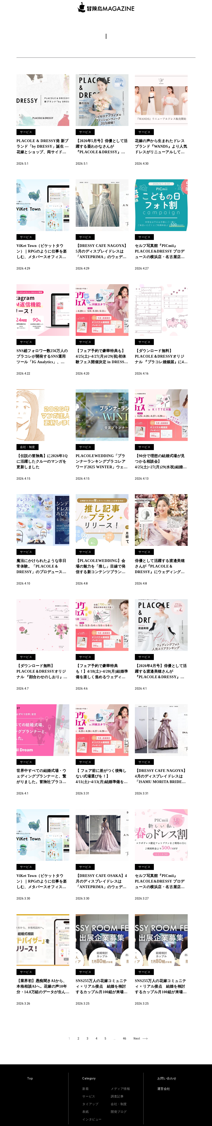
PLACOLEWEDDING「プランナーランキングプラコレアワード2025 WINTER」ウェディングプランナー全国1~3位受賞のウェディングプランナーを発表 (102, 462)
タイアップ (90, 1104)
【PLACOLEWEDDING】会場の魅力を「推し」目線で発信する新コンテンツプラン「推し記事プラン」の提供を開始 (100, 567)
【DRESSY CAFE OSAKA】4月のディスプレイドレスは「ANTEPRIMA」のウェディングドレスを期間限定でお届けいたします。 (101, 882)
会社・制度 (27, 447)
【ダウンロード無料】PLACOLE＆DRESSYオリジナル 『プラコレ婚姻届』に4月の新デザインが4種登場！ (161, 357)
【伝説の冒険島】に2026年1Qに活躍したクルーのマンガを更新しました (42, 461)
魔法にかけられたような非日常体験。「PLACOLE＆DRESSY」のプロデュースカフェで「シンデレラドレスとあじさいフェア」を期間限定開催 (41, 567)
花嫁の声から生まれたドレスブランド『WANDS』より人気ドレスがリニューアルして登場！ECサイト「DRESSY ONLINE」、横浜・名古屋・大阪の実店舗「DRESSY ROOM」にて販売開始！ (161, 147)
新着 (85, 1089)
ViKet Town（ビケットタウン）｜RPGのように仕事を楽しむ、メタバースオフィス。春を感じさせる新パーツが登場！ (41, 882)
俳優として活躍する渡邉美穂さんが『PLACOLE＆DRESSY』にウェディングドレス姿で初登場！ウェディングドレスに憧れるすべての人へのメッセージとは (160, 567)
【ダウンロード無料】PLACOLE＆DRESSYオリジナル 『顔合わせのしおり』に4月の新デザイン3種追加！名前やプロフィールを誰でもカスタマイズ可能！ (42, 672)
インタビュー (91, 1119)
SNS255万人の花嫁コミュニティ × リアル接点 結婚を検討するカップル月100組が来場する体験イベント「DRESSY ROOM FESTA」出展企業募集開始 (102, 987)
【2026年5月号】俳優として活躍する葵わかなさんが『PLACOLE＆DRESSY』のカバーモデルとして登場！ (102, 147)
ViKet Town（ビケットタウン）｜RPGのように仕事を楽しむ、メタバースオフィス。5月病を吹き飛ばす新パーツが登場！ (42, 252)
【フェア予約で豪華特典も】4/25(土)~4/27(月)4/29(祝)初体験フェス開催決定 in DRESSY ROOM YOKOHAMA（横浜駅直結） (102, 357)
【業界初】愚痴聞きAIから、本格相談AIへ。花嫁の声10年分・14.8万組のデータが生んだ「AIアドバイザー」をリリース (41, 987)
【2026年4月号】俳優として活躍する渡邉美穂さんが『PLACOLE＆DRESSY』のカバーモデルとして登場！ (161, 672)
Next (137, 1038)
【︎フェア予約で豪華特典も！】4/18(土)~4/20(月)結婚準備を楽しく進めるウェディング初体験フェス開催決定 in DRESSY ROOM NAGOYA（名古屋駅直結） (102, 672)
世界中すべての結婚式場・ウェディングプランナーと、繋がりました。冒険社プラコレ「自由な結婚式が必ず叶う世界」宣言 (41, 777)
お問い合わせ (167, 1078)
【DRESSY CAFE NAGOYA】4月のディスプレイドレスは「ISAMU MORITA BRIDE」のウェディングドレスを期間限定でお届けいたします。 (161, 777)
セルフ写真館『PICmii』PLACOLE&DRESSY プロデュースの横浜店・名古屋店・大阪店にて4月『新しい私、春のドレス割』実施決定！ (161, 882)
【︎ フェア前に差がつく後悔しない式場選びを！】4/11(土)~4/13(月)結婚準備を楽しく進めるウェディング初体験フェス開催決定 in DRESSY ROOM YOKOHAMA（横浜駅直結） (102, 777)
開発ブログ (119, 1112)
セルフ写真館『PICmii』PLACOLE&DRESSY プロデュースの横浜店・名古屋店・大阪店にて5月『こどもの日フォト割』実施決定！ (161, 252)
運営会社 (163, 1089)
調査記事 (117, 1096)
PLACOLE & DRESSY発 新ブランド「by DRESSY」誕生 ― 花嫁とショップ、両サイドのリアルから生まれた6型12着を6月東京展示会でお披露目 (42, 147)
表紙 (85, 1112)
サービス (26, 132)
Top (30, 1078)
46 (126, 1037)
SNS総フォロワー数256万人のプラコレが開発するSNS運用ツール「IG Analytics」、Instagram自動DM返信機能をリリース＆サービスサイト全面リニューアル (42, 357)
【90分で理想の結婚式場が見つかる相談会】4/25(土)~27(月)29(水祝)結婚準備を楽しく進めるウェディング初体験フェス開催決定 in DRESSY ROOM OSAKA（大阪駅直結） (161, 462)
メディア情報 (120, 1089)
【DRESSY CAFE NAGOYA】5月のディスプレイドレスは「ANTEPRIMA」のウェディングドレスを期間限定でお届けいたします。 (102, 252)
